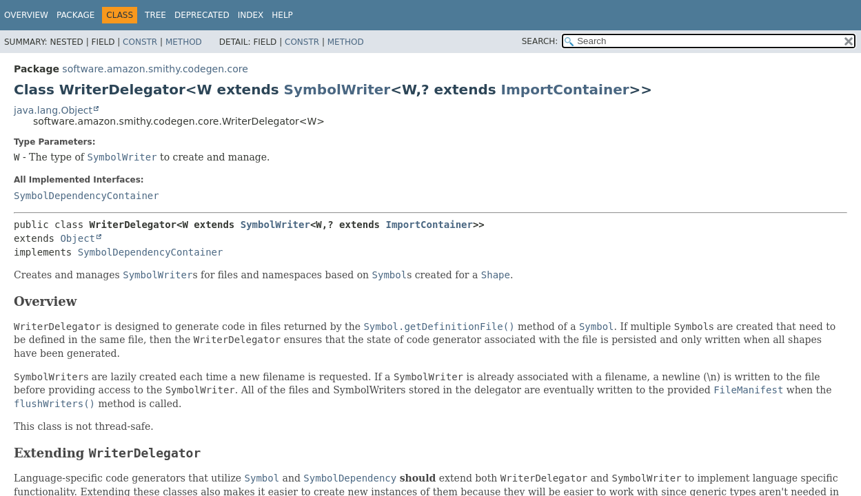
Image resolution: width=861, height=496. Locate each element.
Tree (155, 15)
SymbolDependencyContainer (86, 195)
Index (251, 15)
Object (77, 238)
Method (183, 42)
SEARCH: (540, 41)
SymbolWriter (337, 89)
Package (75, 15)
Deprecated (202, 15)
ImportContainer (565, 89)
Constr (140, 42)
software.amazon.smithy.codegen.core (154, 68)
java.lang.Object (53, 110)
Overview (26, 15)
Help (282, 15)
